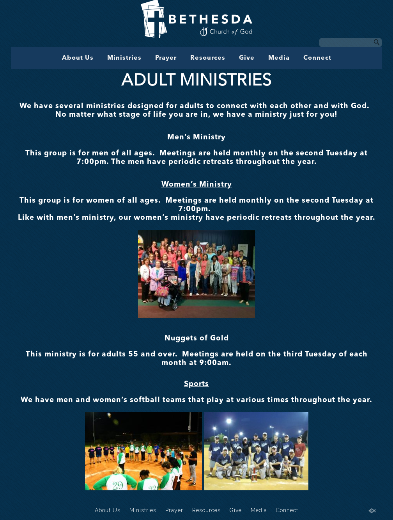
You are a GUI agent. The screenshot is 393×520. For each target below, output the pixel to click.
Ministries (124, 58)
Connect (317, 58)
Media (279, 58)
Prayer (166, 58)
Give (247, 58)
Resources (207, 58)
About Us (78, 58)
